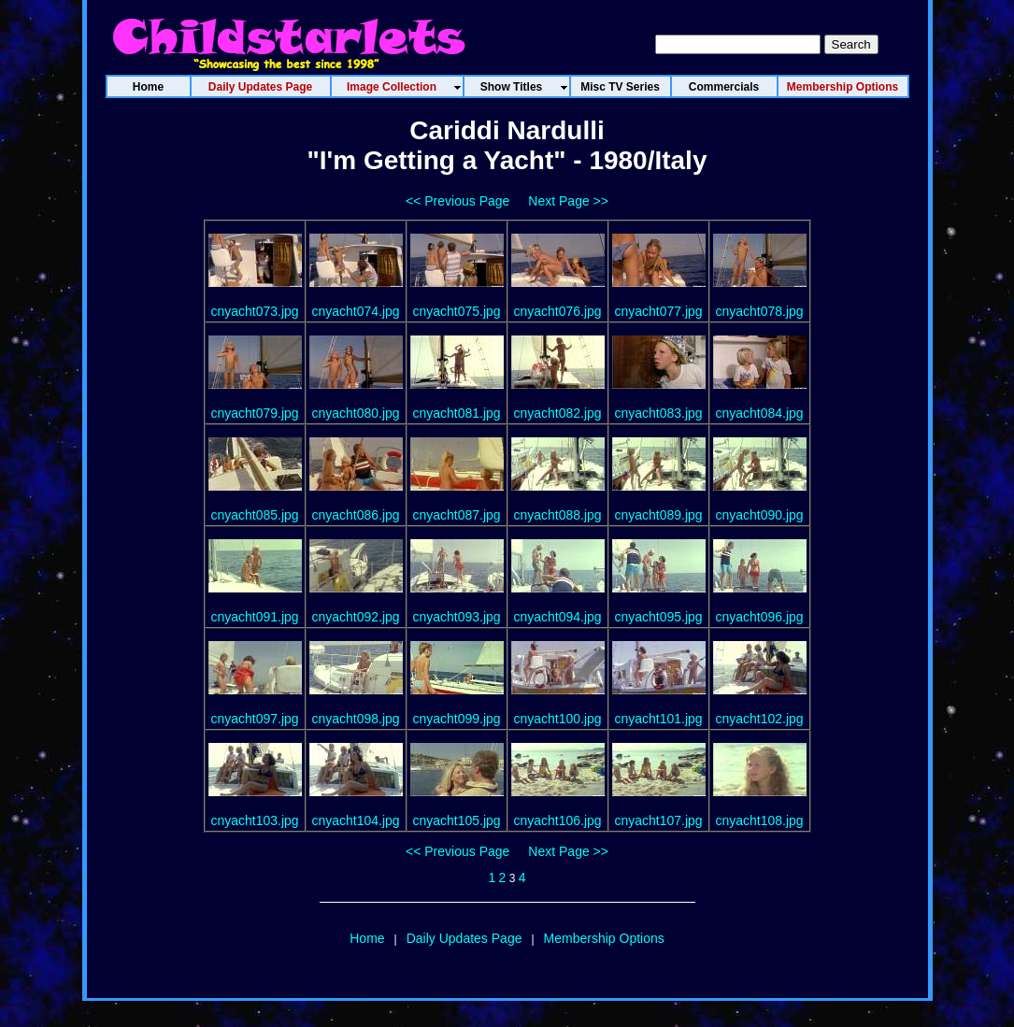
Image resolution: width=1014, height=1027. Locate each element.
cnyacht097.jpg (254, 718)
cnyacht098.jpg (355, 718)
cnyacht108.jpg (759, 820)
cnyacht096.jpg (759, 616)
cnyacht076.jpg (557, 311)
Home (367, 938)
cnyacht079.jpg (254, 413)
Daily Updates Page (464, 938)
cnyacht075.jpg (456, 311)
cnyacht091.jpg (254, 616)
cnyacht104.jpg (355, 820)
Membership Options (604, 938)
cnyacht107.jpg (658, 820)
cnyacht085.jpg (254, 514)
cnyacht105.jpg (456, 820)
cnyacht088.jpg (557, 514)
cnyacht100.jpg (557, 718)
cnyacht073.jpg (254, 311)
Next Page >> (568, 200)
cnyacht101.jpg (658, 718)
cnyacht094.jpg (557, 616)
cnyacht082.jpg (557, 413)
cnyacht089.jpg (658, 514)
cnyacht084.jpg (759, 413)
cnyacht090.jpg (759, 514)
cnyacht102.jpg (759, 718)
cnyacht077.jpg (658, 311)
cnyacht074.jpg (355, 311)
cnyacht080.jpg (355, 413)
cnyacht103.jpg (254, 820)
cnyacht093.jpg (456, 616)
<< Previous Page (457, 200)
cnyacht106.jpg (557, 820)
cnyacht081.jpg (456, 413)
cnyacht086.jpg (355, 514)
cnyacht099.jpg (456, 718)
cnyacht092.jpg (355, 616)
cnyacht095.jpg (658, 616)
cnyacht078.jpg (759, 311)
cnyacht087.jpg (456, 514)
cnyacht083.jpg (658, 413)
